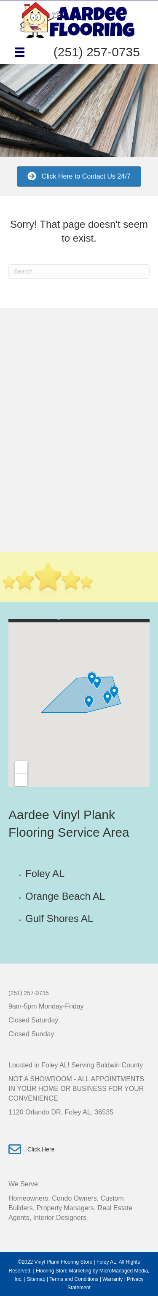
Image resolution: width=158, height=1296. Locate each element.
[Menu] (19, 52)
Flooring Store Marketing (63, 1271)
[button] (79, 176)
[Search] (79, 271)
